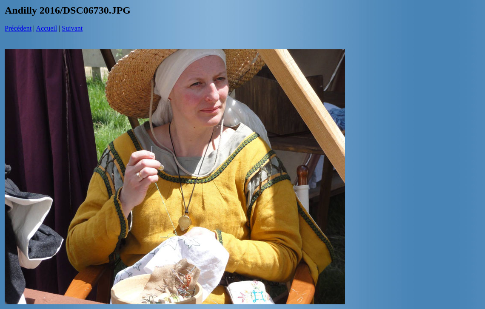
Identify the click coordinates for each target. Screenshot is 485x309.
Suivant (72, 28)
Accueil (46, 28)
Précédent (18, 28)
